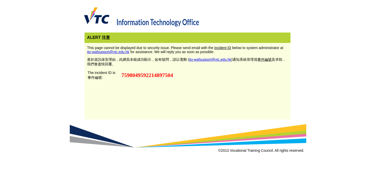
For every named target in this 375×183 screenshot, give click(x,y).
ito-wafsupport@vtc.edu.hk (108, 52)
